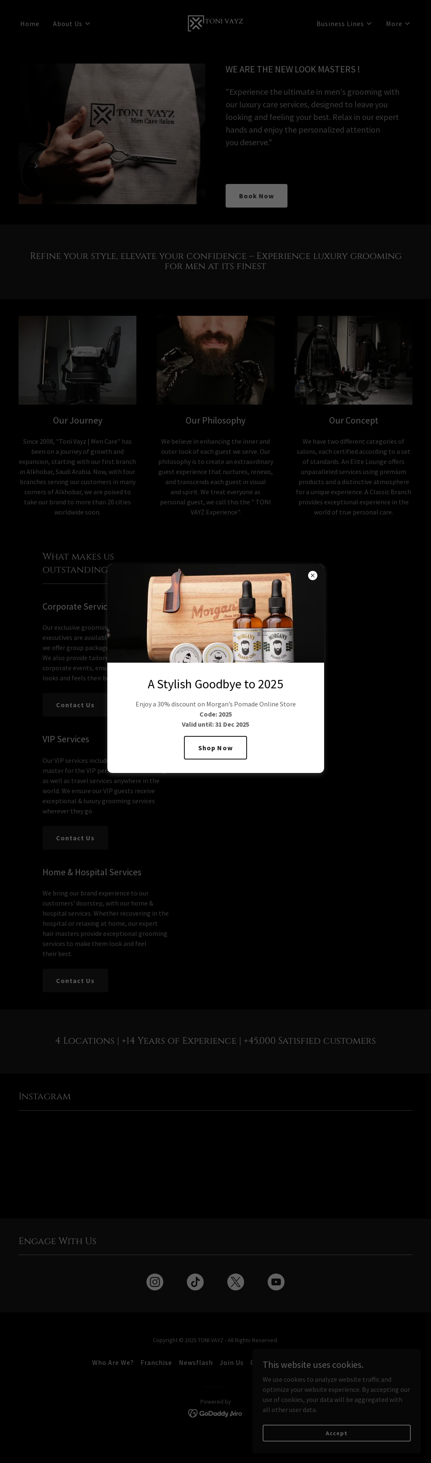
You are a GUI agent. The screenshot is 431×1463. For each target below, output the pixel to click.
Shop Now (215, 747)
